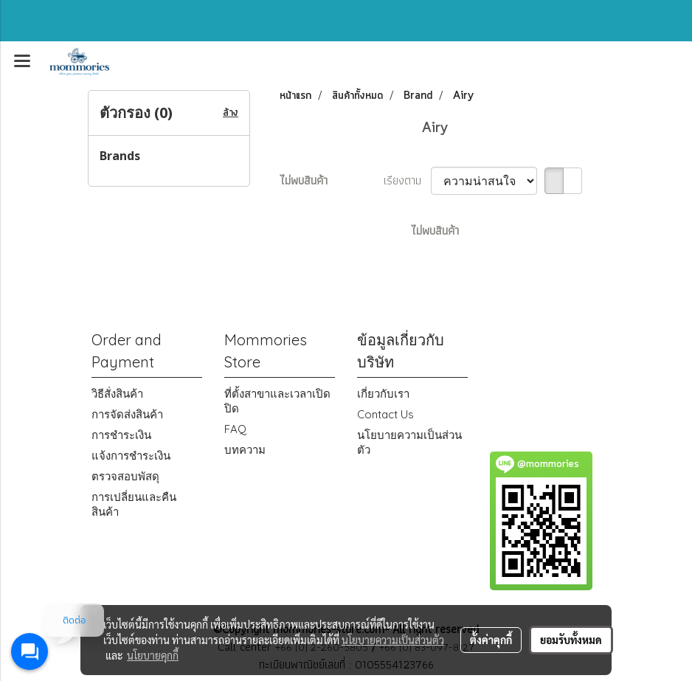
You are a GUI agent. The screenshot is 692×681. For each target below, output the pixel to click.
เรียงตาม (407, 181)
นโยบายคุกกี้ (153, 655)
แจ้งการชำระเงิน (130, 456)
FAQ (235, 429)
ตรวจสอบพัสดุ (125, 476)
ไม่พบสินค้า (304, 181)
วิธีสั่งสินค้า (117, 394)
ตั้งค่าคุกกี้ (491, 639)
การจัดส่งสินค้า (127, 414)
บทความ (245, 450)
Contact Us (385, 414)
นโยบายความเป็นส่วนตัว (393, 639)
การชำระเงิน (121, 435)
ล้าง (230, 113)
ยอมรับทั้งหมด (571, 639)
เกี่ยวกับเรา (383, 394)
